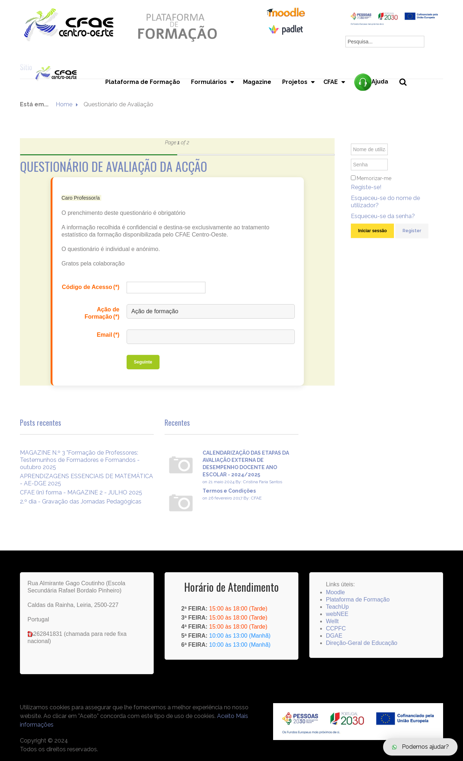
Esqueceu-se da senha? (383, 216)
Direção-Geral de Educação (361, 643)
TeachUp (337, 607)
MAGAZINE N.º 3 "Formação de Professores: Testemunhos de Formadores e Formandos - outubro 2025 (80, 460)
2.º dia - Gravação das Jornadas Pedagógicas (80, 501)
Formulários (208, 81)
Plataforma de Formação (142, 81)
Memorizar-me (374, 178)
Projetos (294, 81)
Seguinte (143, 362)
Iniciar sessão (372, 230)
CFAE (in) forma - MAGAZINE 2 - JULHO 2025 (81, 492)
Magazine (257, 81)
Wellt (332, 621)
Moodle (335, 592)
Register (412, 230)
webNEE (337, 614)
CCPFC (336, 628)
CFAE (330, 81)
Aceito (225, 716)
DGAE (334, 636)
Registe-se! (366, 187)
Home (64, 104)
